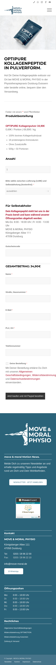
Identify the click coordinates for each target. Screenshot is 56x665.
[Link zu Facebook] (46, 2)
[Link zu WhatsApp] (38, 2)
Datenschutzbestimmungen (25, 379)
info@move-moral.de (15, 564)
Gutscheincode (13, 246)
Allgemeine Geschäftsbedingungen (18, 628)
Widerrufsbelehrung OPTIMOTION (17, 632)
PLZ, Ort (10, 328)
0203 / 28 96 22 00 (22, 554)
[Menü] (48, 10)
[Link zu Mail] (50, 2)
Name (9, 274)
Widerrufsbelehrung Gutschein (16, 637)
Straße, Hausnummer (16, 292)
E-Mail (9, 310)
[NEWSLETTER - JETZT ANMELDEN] (28, 482)
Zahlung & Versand (11, 641)
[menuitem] (48, 10)
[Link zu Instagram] (42, 2)
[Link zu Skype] (34, 2)
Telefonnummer (13, 346)
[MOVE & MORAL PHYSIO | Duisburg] (23, 10)
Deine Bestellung (18, 363)
